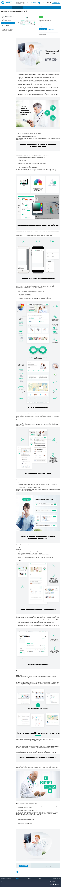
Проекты (29, 878)
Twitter (51, 884)
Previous (19, 34)
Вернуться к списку (21, 873)
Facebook (53, 884)
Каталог (17, 7)
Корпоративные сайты (6, 23)
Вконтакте (55, 884)
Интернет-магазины (6, 25)
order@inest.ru (54, 881)
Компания (6, 7)
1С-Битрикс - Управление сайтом (7, 17)
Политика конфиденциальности (6, 881)
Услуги (27, 7)
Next (36, 34)
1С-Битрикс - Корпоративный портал (6, 20)
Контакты (50, 7)
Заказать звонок (56, 2)
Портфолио (39, 7)
